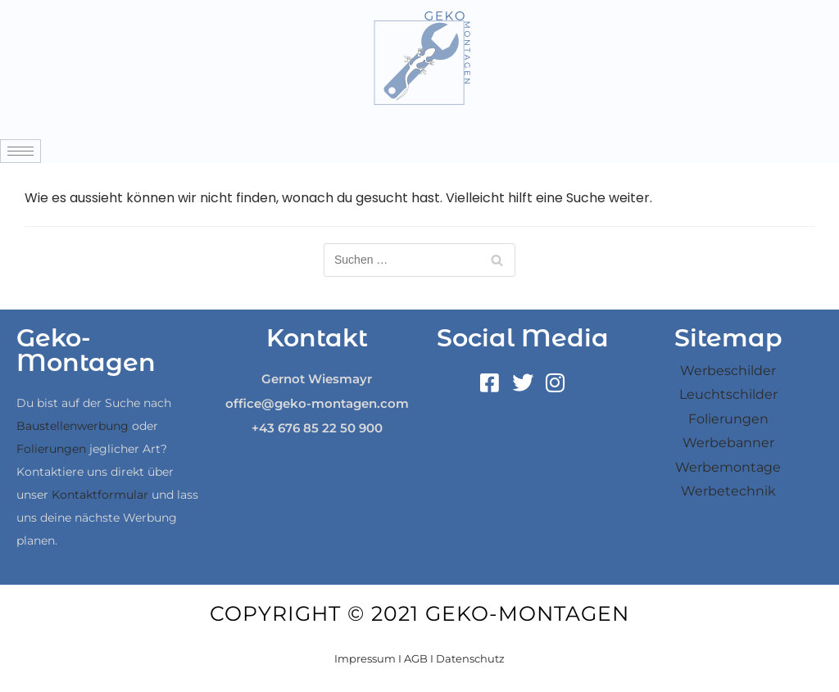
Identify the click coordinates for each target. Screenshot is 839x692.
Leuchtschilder (728, 394)
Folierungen (51, 448)
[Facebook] (490, 383)
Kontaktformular (100, 494)
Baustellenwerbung (72, 425)
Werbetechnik (728, 491)
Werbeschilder (728, 370)
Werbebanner (728, 442)
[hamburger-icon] (20, 151)
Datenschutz (470, 658)
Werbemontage (728, 467)
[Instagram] (555, 383)
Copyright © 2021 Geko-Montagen (419, 613)
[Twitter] (522, 383)
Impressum (365, 658)
